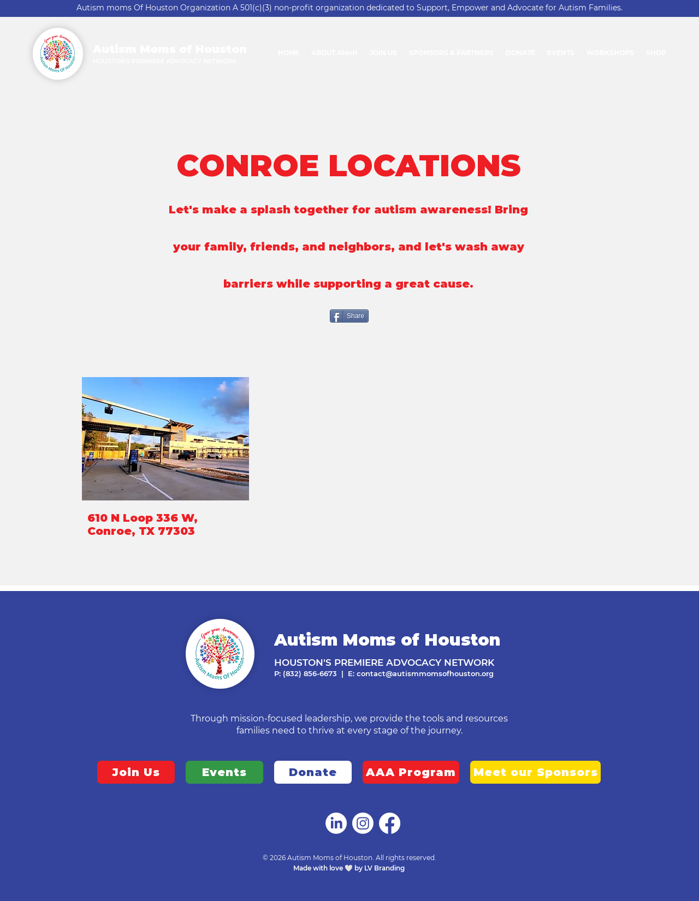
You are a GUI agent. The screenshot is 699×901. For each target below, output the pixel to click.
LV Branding (385, 868)
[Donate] (313, 772)
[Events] (224, 772)
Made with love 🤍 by (328, 868)
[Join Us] (136, 772)
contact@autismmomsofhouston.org (425, 673)
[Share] (349, 316)
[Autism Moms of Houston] (336, 823)
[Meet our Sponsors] (535, 772)
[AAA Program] (411, 772)
